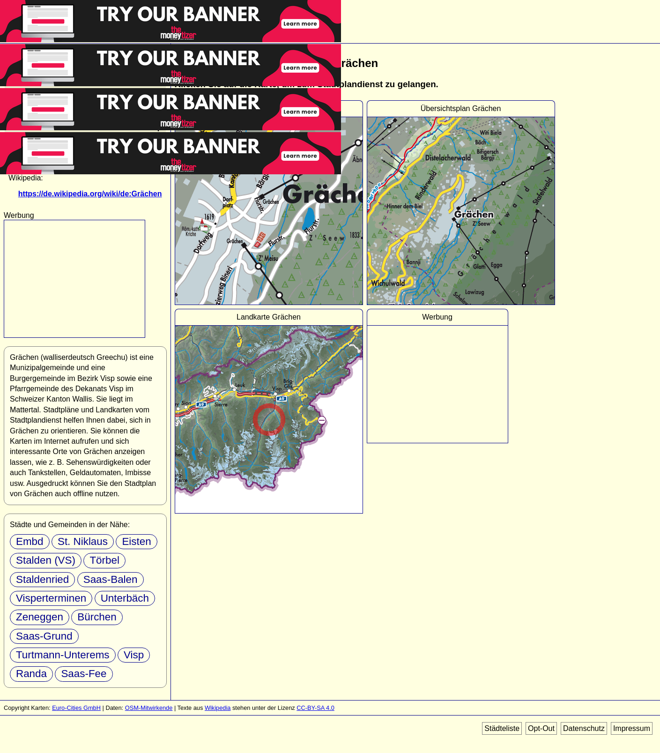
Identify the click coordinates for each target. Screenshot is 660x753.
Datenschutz (584, 728)
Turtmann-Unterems (63, 655)
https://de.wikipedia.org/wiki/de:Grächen (90, 194)
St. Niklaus (83, 541)
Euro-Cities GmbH (76, 707)
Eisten (136, 541)
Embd (30, 541)
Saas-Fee (83, 673)
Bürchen (96, 617)
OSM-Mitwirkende (149, 707)
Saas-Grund (44, 636)
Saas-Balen (110, 579)
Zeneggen (39, 617)
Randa (31, 673)
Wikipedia (217, 707)
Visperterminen (51, 598)
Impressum (631, 728)
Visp (134, 655)
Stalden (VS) (45, 560)
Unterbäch (125, 598)
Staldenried (42, 579)
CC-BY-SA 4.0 (315, 707)
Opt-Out (541, 728)
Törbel (104, 560)
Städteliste (501, 728)
